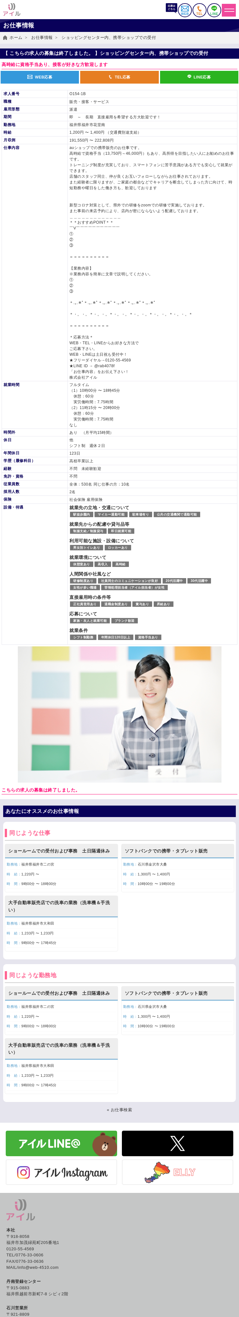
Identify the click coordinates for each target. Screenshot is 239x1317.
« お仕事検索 (119, 948)
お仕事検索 (15, 1209)
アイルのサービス (22, 1262)
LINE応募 (199, 77)
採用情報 (129, 1288)
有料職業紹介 (18, 1282)
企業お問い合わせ (22, 1295)
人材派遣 (13, 1268)
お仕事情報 (42, 37)
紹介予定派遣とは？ (140, 1222)
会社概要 (129, 1262)
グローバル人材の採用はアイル (151, 1275)
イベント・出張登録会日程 (30, 1222)
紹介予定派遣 (18, 1275)
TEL (199, 11)
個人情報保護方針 (138, 1311)
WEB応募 (39, 77)
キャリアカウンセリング (145, 1242)
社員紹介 (129, 1282)
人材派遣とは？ (136, 1215)
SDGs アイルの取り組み (145, 1268)
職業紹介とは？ (136, 1229)
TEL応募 (119, 77)
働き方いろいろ (136, 1209)
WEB (184, 11)
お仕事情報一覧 (20, 1215)
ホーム (16, 37)
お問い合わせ (134, 1305)
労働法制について (22, 1288)
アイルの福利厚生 (138, 1235)
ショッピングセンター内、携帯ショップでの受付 (108, 37)
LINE (214, 11)
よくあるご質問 (136, 1298)
